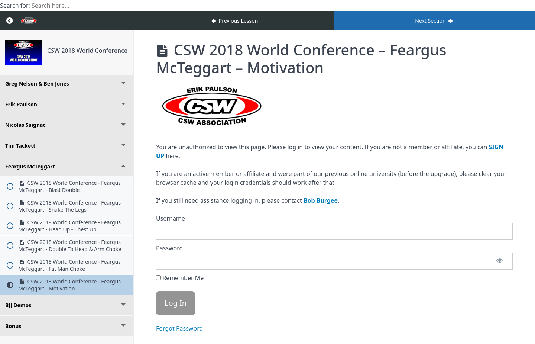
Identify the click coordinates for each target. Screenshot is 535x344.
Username (170, 218)
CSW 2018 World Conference (87, 50)
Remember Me (180, 278)
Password (169, 248)
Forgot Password (179, 328)
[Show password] (500, 261)
